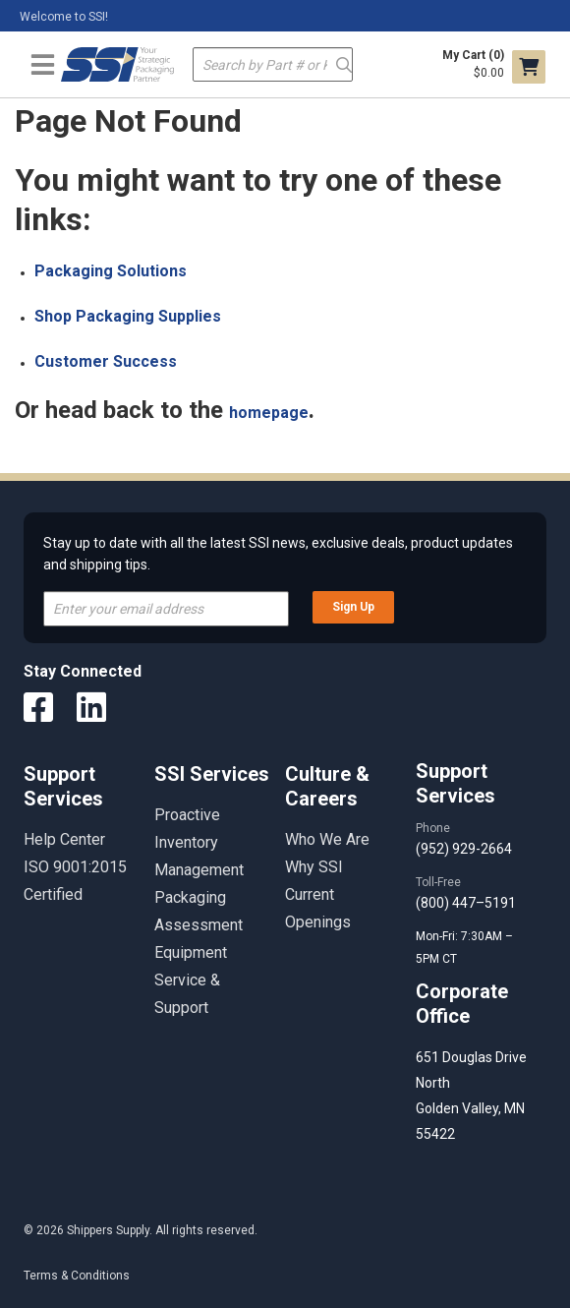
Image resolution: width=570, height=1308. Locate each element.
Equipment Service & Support (190, 980)
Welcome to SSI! (64, 17)
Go (344, 63)
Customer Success (105, 361)
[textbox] (273, 64)
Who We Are (327, 839)
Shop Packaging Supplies (127, 316)
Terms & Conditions (77, 1275)
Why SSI (314, 867)
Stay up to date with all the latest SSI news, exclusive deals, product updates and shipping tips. (278, 553)
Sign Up (353, 607)
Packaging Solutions (110, 271)
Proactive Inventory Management (199, 842)
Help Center (64, 839)
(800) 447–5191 (466, 903)
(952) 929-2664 (464, 849)
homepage (269, 412)
